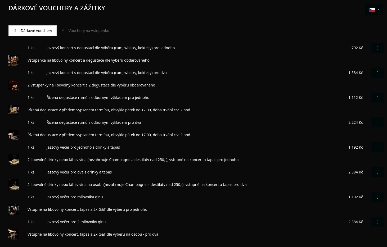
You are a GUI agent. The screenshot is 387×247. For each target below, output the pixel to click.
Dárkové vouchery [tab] (32, 30)
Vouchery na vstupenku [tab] (85, 30)
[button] (374, 9)
